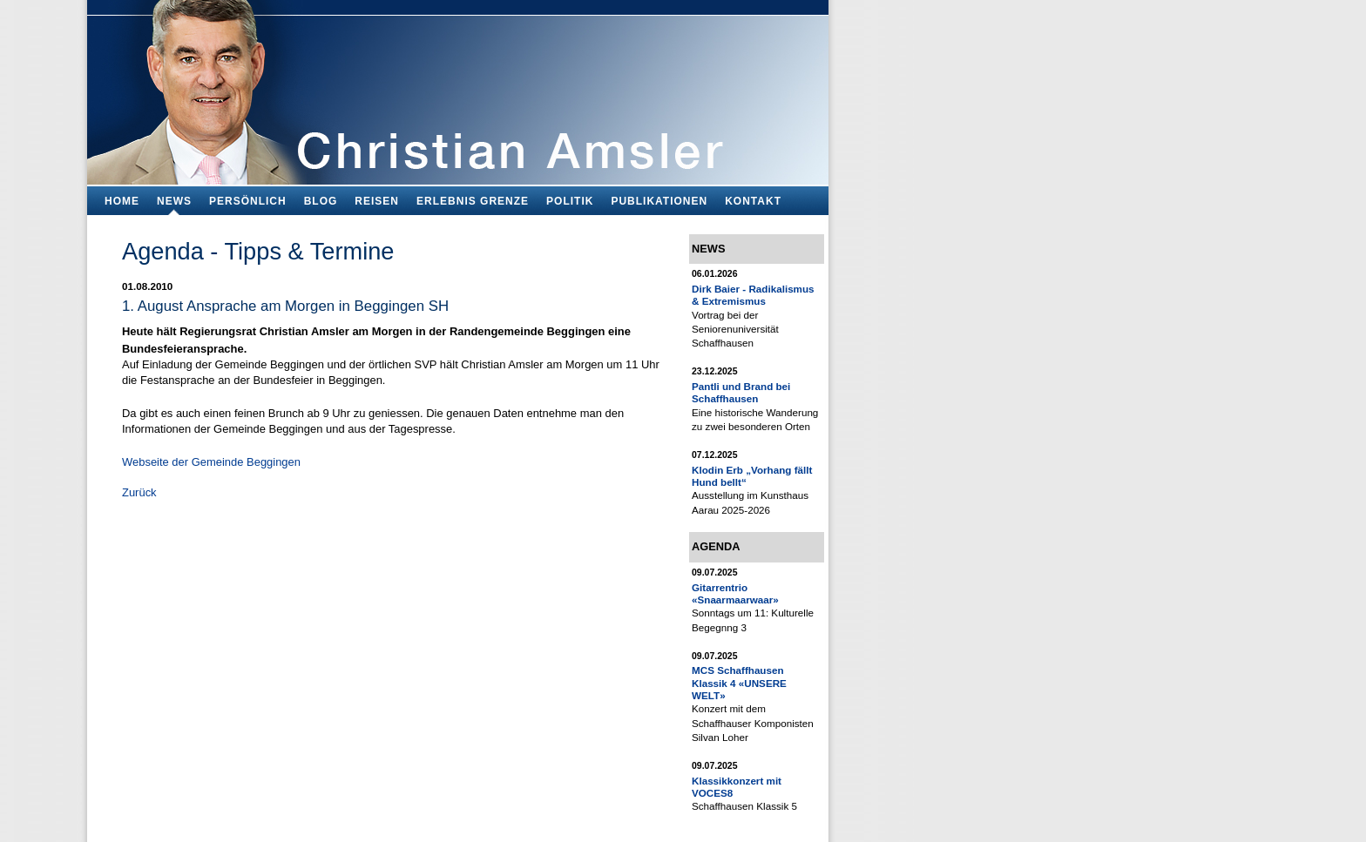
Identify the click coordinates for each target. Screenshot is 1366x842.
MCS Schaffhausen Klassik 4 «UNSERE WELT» (739, 682)
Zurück (139, 492)
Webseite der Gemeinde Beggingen (211, 461)
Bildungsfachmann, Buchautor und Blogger (457, 87)
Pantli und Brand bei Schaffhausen (741, 392)
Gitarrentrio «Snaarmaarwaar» (735, 593)
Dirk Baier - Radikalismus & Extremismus (753, 294)
